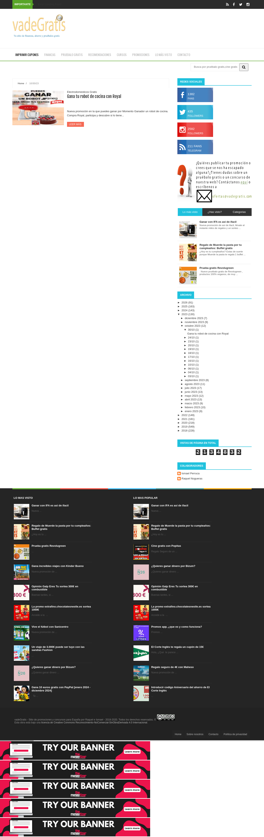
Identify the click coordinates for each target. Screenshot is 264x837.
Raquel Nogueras (192, 478)
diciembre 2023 (194, 318)
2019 (185, 426)
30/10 (191, 329)
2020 (185, 422)
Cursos (122, 54)
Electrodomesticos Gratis (82, 91)
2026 (185, 302)
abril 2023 (191, 399)
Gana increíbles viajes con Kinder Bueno (58, 566)
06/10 (191, 368)
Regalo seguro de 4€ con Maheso (172, 667)
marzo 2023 (192, 403)
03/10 (191, 376)
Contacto (183, 54)
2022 (185, 415)
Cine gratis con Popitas (166, 545)
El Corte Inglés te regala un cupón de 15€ (177, 646)
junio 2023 (191, 391)
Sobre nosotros (195, 734)
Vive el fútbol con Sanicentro (50, 626)
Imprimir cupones (27, 54)
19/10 (191, 349)
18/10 (191, 352)
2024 (185, 310)
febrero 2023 (193, 407)
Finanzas (49, 54)
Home (21, 83)
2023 (185, 314)
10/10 (191, 364)
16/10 (191, 360)
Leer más (75, 124)
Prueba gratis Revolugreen (49, 545)
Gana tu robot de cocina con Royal (94, 96)
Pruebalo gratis (72, 54)
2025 (185, 306)
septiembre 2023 (195, 380)
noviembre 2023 (195, 322)
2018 (185, 430)
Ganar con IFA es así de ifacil (50, 505)
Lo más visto (163, 54)
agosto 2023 (192, 384)
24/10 (191, 337)
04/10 (191, 372)
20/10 (191, 345)
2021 (185, 419)
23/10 (191, 341)
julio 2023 (191, 387)
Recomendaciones (99, 54)
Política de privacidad (235, 734)
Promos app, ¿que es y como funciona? (176, 626)
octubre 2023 (193, 325)
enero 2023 (192, 411)
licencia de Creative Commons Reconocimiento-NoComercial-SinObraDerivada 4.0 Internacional (94, 722)
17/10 (191, 356)
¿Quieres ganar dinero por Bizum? (54, 667)
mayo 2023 (192, 395)
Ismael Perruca (190, 473)
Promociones (141, 54)
